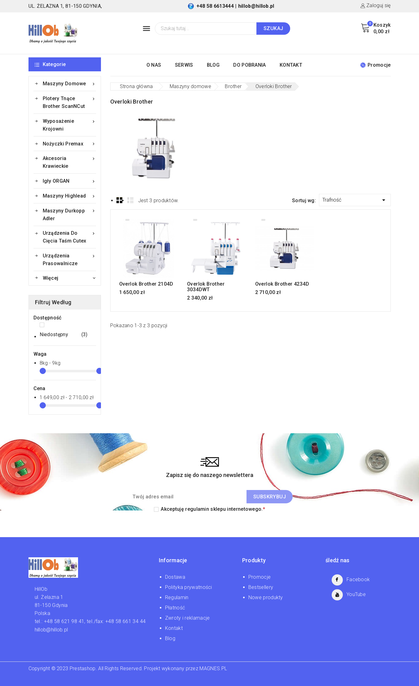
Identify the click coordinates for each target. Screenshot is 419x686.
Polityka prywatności (188, 587)
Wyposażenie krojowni (69, 124)
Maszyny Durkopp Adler (69, 214)
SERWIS (184, 65)
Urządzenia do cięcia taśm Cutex (69, 236)
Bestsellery (260, 587)
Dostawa (175, 577)
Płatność (175, 608)
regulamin (197, 509)
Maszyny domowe (69, 83)
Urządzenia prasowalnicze (69, 259)
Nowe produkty (265, 597)
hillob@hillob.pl (256, 6)
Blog (170, 638)
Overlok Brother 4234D (282, 284)
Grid (119, 200)
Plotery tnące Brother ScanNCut (69, 102)
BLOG (213, 65)
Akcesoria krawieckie (69, 161)
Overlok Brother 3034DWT (206, 286)
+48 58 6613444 (215, 6)
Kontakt (174, 628)
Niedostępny (64, 334)
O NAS (153, 65)
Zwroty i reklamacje (187, 618)
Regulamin (177, 597)
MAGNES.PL (213, 668)
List (130, 200)
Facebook (358, 579)
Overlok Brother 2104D (146, 284)
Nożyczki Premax (69, 144)
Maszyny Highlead (69, 196)
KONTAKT (291, 65)
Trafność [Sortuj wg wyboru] (354, 199)
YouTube (356, 594)
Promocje (375, 65)
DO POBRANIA (249, 65)
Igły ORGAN (69, 181)
